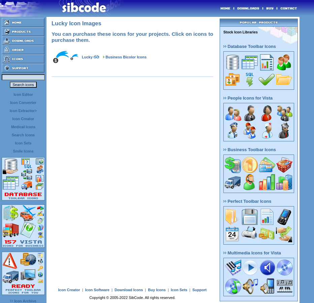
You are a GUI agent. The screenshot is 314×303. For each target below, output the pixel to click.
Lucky (87, 57)
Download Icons (129, 290)
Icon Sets (23, 143)
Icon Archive (23, 301)
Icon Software (97, 290)
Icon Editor (23, 94)
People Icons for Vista (248, 98)
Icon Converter (23, 103)
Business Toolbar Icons (249, 149)
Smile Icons (23, 151)
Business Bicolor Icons (126, 57)
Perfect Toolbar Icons (247, 201)
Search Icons (23, 135)
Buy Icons (157, 290)
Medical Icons (23, 127)
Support (199, 290)
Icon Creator (23, 119)
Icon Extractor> (23, 111)
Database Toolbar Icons (249, 46)
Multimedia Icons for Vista (252, 252)
